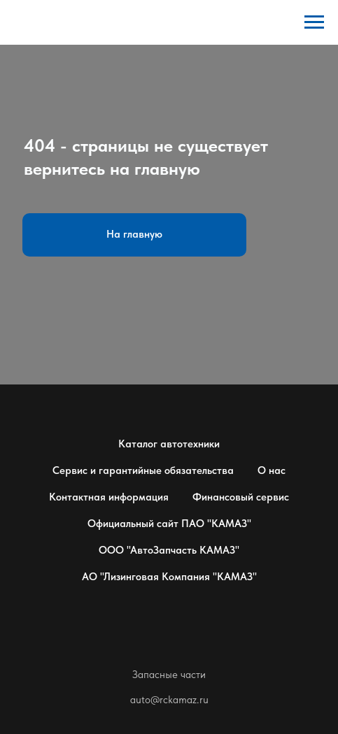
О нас (272, 470)
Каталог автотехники (169, 444)
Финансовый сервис (240, 497)
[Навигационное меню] (314, 22)
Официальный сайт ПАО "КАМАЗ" (169, 523)
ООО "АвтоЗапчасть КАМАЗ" (169, 550)
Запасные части (169, 674)
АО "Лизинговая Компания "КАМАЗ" (169, 576)
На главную (134, 234)
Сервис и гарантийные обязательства (143, 470)
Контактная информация (109, 497)
